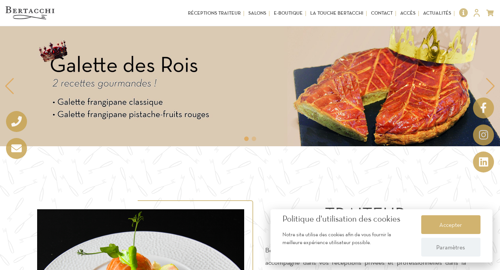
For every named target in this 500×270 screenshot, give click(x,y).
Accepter (450, 224)
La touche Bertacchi (336, 13)
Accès (408, 13)
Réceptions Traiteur (214, 13)
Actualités (437, 13)
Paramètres (450, 247)
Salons (257, 13)
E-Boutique (288, 13)
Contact (382, 13)
